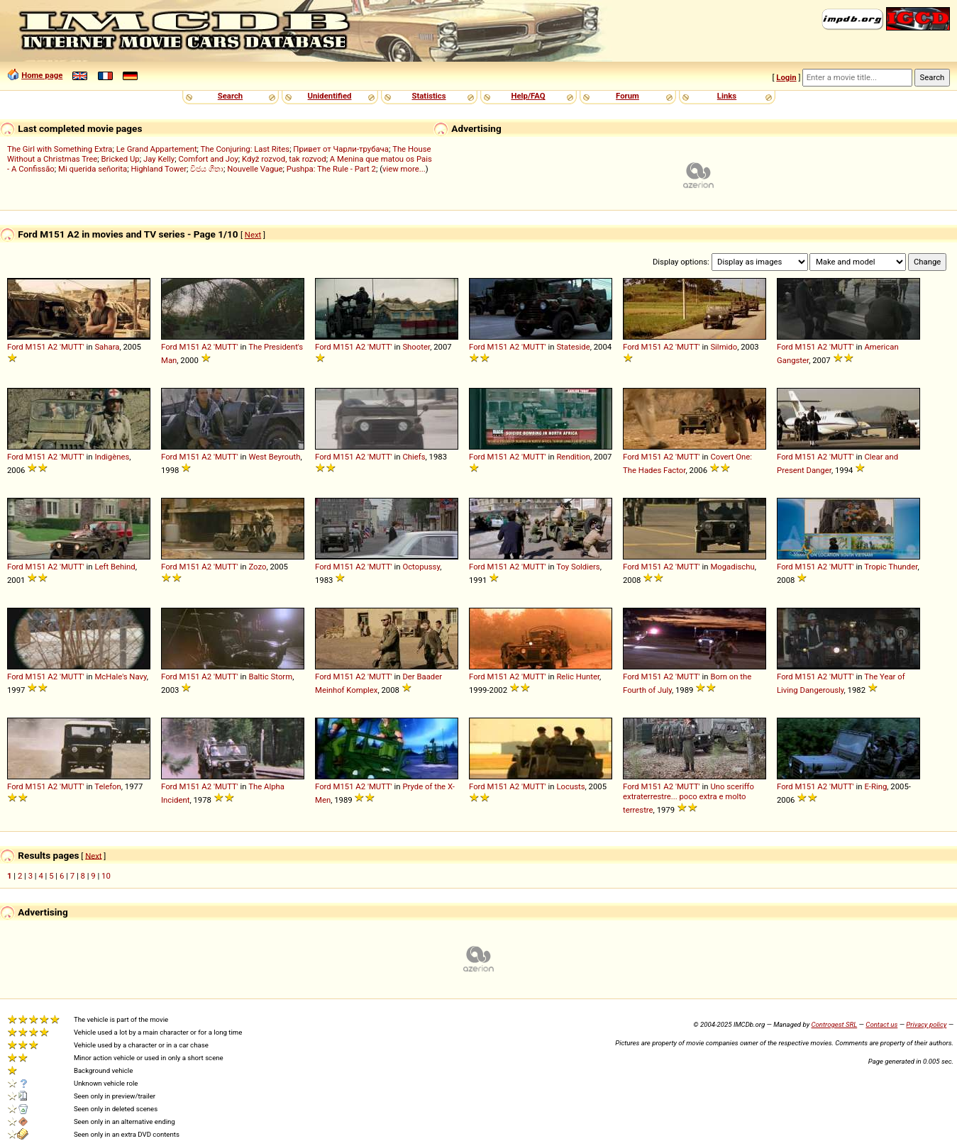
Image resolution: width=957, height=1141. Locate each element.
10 (106, 876)
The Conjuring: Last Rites (245, 149)
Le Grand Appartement (156, 149)
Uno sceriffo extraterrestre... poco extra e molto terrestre (688, 798)
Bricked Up (120, 159)
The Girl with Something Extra (60, 149)
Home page (41, 75)
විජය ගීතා (206, 169)
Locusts (570, 786)
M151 (36, 347)
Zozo (257, 567)
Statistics (428, 96)
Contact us (881, 1024)
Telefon (107, 786)
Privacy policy (926, 1024)
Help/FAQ (528, 96)
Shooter (416, 347)
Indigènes (111, 457)
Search (230, 96)
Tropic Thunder (890, 567)
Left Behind (114, 567)
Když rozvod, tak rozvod (284, 159)
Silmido (723, 347)
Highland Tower (159, 169)
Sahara (106, 347)
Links (726, 96)
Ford (15, 347)
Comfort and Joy (208, 159)
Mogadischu (732, 567)
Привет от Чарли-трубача (341, 149)
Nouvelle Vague (254, 169)
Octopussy (421, 567)
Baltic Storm (270, 676)
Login (786, 77)
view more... (404, 169)
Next (253, 235)
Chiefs (413, 457)
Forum (627, 96)
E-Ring (875, 786)
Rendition (573, 457)
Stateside (573, 347)
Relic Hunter (577, 676)
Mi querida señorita (92, 169)
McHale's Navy (120, 676)
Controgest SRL (834, 1024)
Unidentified (330, 96)
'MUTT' (72, 347)
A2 (52, 347)
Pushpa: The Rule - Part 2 (331, 169)
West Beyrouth (274, 457)
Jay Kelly (159, 159)
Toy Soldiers (578, 567)
